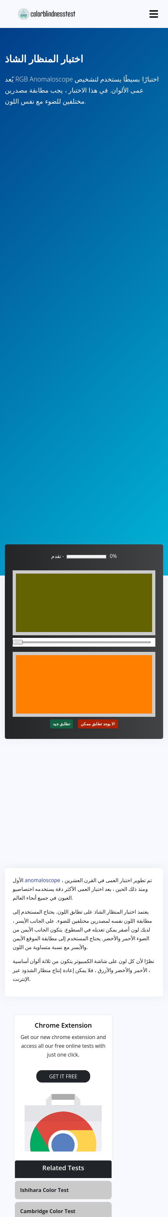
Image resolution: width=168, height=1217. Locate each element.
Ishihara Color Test (44, 1190)
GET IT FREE (63, 1076)
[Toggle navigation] (154, 13)
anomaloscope (42, 880)
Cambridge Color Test (48, 1211)
